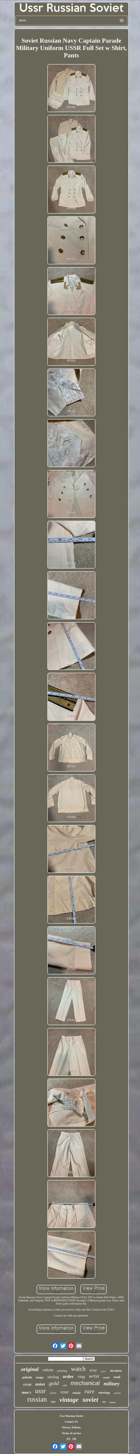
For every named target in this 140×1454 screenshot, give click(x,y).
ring (81, 1376)
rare (89, 1391)
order (68, 1376)
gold (54, 1383)
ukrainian (116, 1370)
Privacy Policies (71, 1427)
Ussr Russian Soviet (71, 1416)
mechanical (85, 1383)
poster (112, 1402)
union (40, 1384)
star (53, 1401)
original (30, 1369)
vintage (69, 1399)
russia (77, 1392)
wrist (94, 1376)
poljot (103, 1371)
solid (64, 1385)
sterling (53, 1377)
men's (26, 1392)
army (93, 1370)
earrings (104, 1392)
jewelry (117, 1393)
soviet (90, 1399)
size (104, 1401)
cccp (27, 1385)
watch (78, 1368)
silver (53, 1392)
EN (68, 1439)
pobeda (27, 1377)
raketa (48, 1369)
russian (37, 1399)
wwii (117, 1377)
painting (62, 1370)
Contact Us (71, 1421)
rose (64, 1391)
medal (106, 1377)
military (112, 1383)
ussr (40, 1390)
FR (74, 1439)
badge (39, 1377)
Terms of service (71, 1433)
